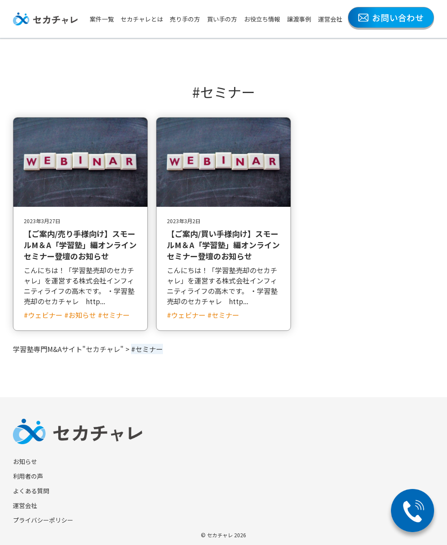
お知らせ (25, 461)
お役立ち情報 (262, 19)
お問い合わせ (391, 17)
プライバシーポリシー (43, 520)
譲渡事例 (299, 19)
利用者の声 (28, 476)
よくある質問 (31, 490)
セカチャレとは (142, 19)
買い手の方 (222, 19)
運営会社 (330, 19)
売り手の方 (185, 19)
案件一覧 (102, 19)
